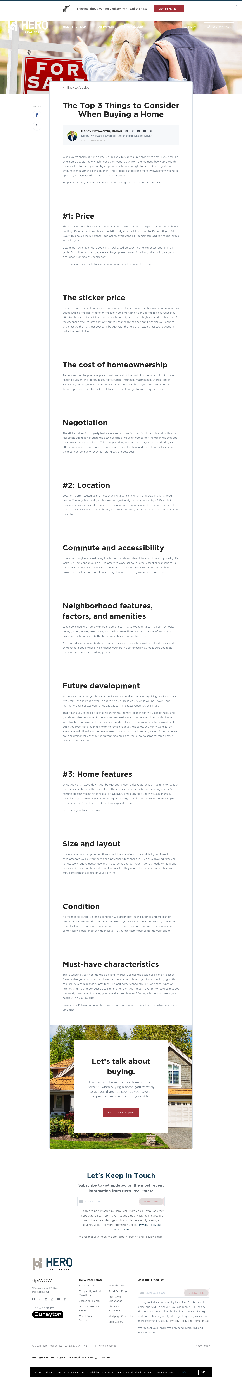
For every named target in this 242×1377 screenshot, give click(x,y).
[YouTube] (58, 1299)
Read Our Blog (118, 1291)
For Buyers (105, 26)
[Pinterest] (52, 1299)
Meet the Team (74, 26)
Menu (190, 26)
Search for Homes (90, 1300)
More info (181, 1372)
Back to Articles (78, 87)
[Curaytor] (47, 1317)
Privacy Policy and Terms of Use (189, 1320)
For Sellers (134, 26)
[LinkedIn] (46, 1299)
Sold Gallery (116, 1321)
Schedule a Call (88, 1285)
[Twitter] (40, 1299)
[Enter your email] (111, 1201)
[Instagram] (65, 1299)
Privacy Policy (201, 1345)
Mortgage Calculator (121, 1316)
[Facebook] (33, 1299)
